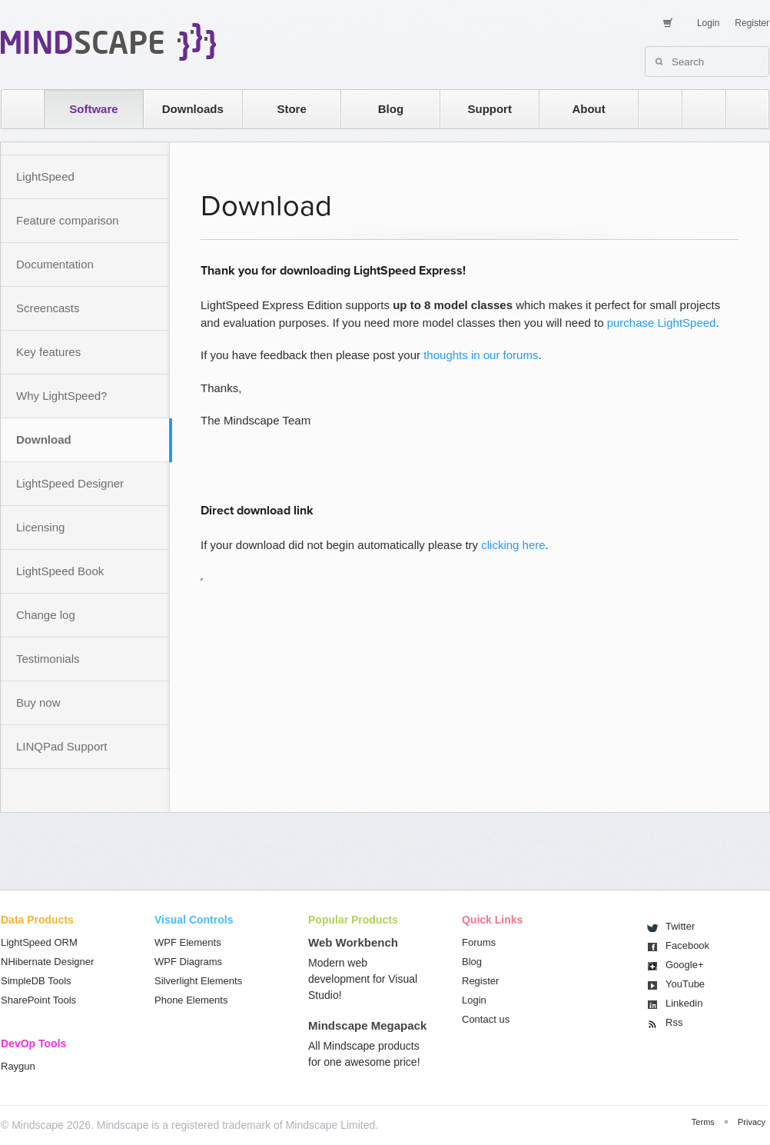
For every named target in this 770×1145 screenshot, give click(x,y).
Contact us (485, 1019)
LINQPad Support (61, 746)
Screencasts (48, 308)
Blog (390, 108)
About (588, 108)
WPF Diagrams (188, 961)
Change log (45, 614)
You (685, 984)
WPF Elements (187, 942)
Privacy (751, 1122)
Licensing (40, 527)
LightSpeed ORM (39, 942)
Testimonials (48, 658)
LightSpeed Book (60, 570)
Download (43, 439)
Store (291, 108)
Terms (703, 1122)
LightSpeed (45, 176)
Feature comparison (67, 220)
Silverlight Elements (198, 981)
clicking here (513, 544)
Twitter (680, 926)
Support (489, 108)
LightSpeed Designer (70, 483)
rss (652, 108)
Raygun (18, 1066)
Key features (48, 351)
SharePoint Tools (38, 1000)
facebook (739, 108)
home (15, 108)
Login (708, 23)
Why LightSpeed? (61, 395)
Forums (479, 942)
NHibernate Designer (47, 961)
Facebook (687, 945)
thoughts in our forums (480, 354)
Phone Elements (190, 1000)
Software (93, 108)
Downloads (193, 108)
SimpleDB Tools (36, 981)
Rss (673, 1022)
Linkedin (683, 1003)
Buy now (38, 702)
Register (752, 23)
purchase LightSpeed (661, 322)
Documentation (55, 264)
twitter (696, 108)
